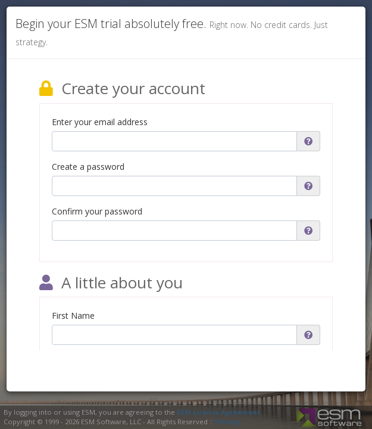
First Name (73, 315)
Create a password (88, 166)
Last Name (73, 360)
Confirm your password (97, 211)
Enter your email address (100, 122)
